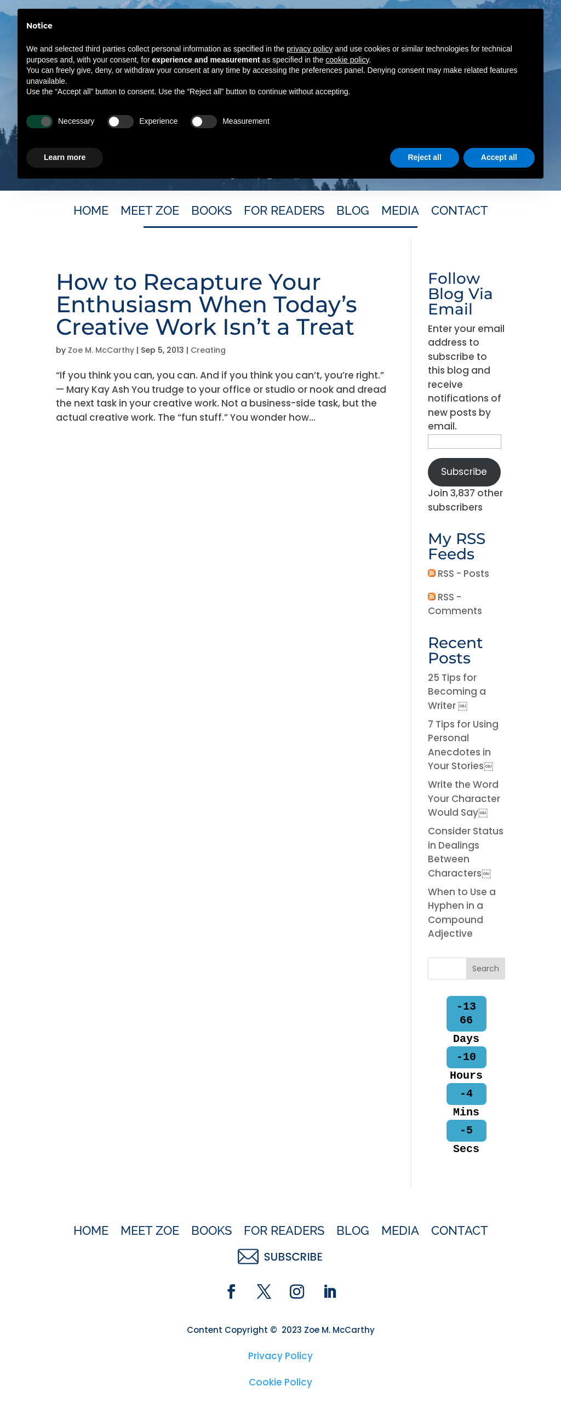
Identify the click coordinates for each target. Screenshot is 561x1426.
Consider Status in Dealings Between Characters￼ (465, 852)
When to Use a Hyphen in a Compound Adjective (462, 913)
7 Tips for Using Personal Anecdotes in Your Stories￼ (463, 745)
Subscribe (464, 471)
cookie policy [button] (347, 1298)
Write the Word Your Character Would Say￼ (464, 798)
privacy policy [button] (310, 1287)
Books (211, 212)
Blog (352, 212)
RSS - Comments (455, 604)
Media (400, 212)
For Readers (284, 212)
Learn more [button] (64, 1395)
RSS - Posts (458, 573)
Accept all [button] (499, 1395)
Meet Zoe (150, 212)
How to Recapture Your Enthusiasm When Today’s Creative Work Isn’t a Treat (206, 304)
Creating (208, 350)
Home (90, 212)
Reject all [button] (424, 1395)
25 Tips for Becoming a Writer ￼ (457, 691)
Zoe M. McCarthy (101, 350)
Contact (459, 212)
